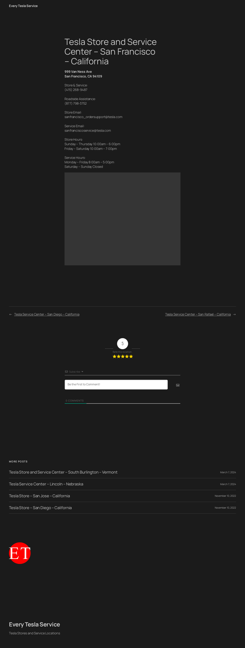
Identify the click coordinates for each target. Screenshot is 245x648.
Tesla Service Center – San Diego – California (46, 314)
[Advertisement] (122, 592)
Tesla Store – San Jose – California (39, 496)
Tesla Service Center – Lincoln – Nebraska (46, 484)
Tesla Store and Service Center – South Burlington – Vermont (63, 472)
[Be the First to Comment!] (116, 384)
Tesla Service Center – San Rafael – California (198, 314)
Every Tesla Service (23, 6)
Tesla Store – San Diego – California (40, 508)
